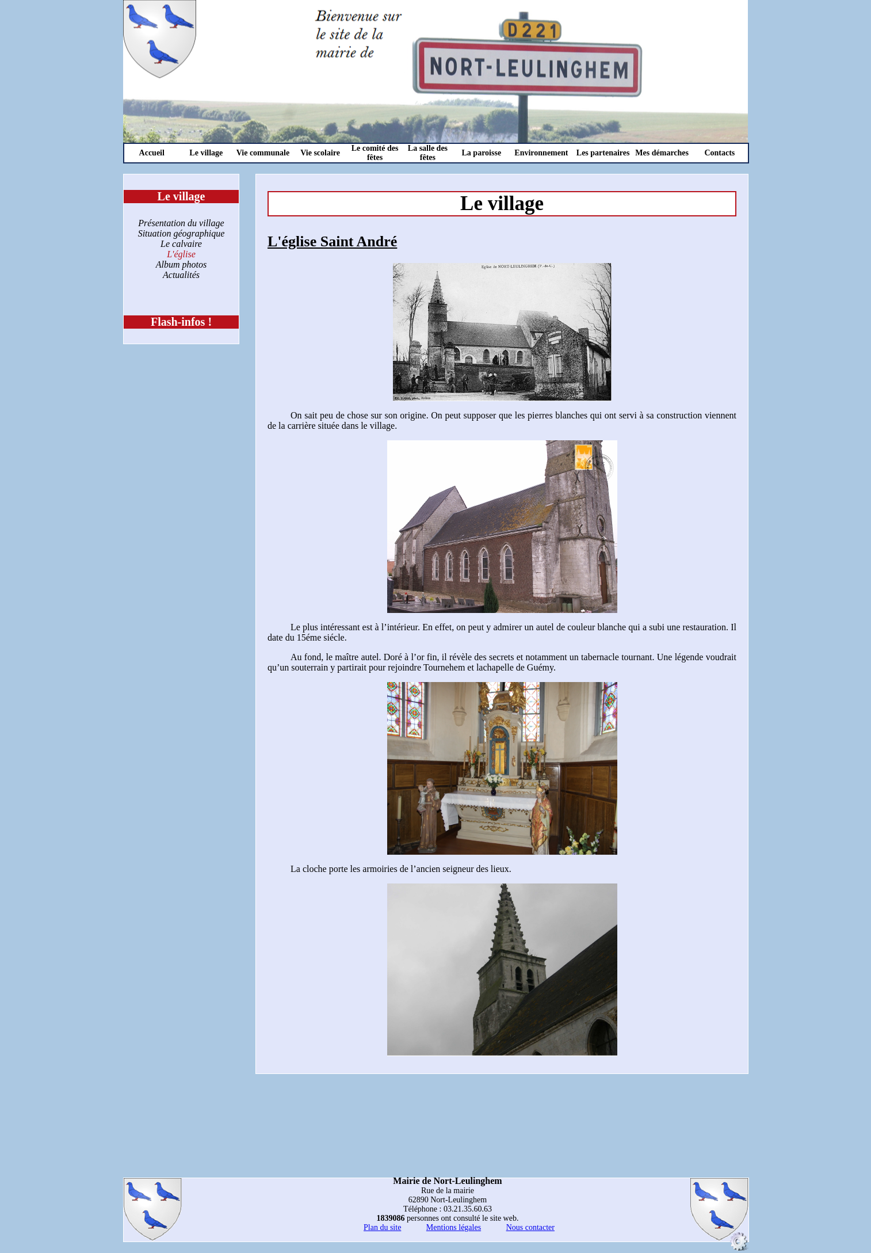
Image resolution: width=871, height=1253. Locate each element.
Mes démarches (662, 152)
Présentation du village (181, 223)
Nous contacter (530, 1227)
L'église (181, 254)
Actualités (181, 275)
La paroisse (482, 152)
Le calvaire (181, 244)
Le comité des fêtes (375, 153)
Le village (206, 152)
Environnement (541, 152)
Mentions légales (453, 1227)
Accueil (152, 152)
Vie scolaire (320, 152)
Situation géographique (181, 233)
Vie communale (262, 152)
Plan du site (382, 1227)
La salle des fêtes (428, 153)
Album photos (181, 264)
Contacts (719, 152)
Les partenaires (603, 152)
